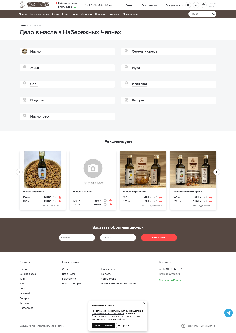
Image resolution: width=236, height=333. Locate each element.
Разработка (192, 326)
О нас (126, 5)
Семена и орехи (39, 14)
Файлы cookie (108, 278)
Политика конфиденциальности (118, 283)
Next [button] (216, 172)
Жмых (55, 14)
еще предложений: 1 (52, 206)
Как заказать (108, 269)
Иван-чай (86, 14)
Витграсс (114, 14)
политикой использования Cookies (108, 313)
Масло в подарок (71, 283)
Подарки (100, 14)
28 (67, 6)
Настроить (123, 325)
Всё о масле (141, 5)
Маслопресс (130, 14)
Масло (23, 14)
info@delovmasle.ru (169, 273)
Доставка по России (170, 280)
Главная (24, 25)
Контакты (106, 273)
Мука (65, 14)
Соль (75, 14)
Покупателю (160, 5)
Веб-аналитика (208, 326)
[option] (43, 182)
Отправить (159, 237)
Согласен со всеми (103, 325)
